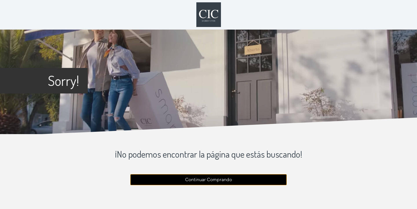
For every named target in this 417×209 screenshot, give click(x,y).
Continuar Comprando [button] (208, 179)
